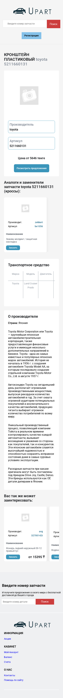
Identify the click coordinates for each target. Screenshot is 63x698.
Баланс (8, 657)
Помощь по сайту (13, 680)
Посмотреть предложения (32, 168)
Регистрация (31, 35)
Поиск (53, 24)
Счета (7, 662)
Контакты (9, 675)
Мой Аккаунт (11, 652)
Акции (7, 638)
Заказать (13, 248)
